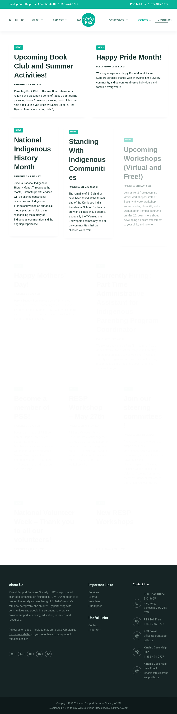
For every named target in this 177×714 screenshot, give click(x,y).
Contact (166, 19)
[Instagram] (16, 20)
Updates (145, 20)
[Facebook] (10, 20)
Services (60, 20)
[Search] (150, 20)
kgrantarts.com (119, 708)
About (38, 20)
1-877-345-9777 (154, 624)
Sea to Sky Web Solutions (79, 708)
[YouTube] (30, 654)
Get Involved (119, 20)
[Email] (39, 654)
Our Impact (95, 606)
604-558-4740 (47, 4)
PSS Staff (94, 630)
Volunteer (94, 601)
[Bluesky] (22, 20)
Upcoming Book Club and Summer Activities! (43, 66)
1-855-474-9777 (68, 4)
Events (92, 596)
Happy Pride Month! (129, 58)
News (18, 47)
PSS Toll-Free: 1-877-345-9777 (149, 4)
